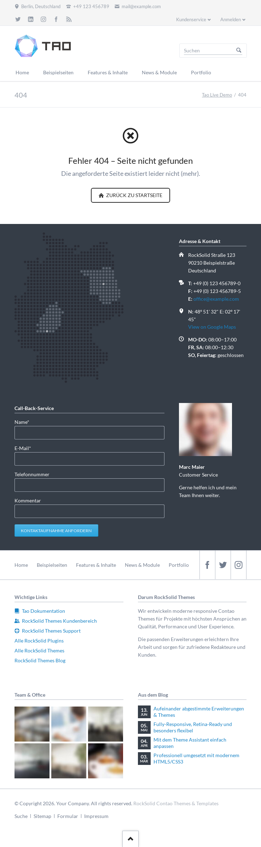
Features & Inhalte (96, 565)
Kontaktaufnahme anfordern (56, 530)
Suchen (238, 50)
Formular (67, 816)
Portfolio (179, 565)
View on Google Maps (212, 327)
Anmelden (230, 19)
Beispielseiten (52, 565)
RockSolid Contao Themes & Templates (176, 803)
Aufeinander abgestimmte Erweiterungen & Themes (198, 711)
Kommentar (27, 500)
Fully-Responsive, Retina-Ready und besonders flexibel (192, 727)
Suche (21, 816)
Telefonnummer (32, 474)
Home (21, 565)
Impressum (96, 816)
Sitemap (42, 816)
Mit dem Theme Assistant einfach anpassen (189, 743)
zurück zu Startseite (133, 195)
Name (25, 421)
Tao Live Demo (217, 95)
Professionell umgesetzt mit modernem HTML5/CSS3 (196, 758)
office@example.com (216, 299)
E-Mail (25, 447)
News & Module (142, 565)
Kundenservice (191, 19)
